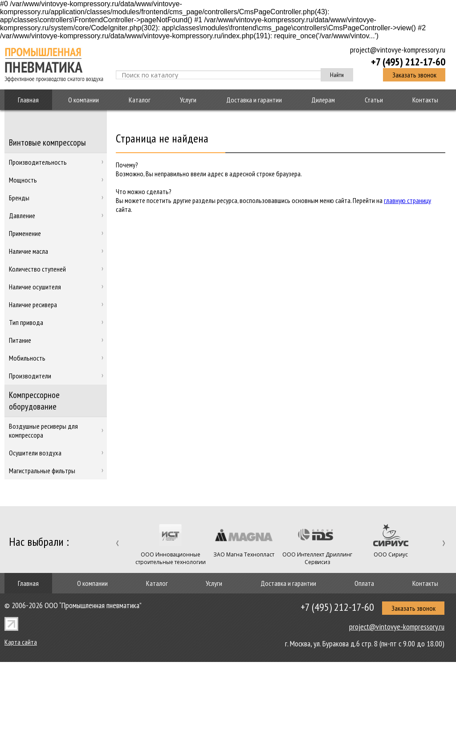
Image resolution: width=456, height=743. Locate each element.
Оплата (364, 583)
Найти (337, 75)
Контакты (425, 99)
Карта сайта (20, 641)
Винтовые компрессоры (47, 142)
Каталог (140, 99)
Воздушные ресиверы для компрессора (43, 430)
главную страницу (407, 200)
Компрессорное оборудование (34, 400)
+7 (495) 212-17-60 (408, 61)
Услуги (188, 99)
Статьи (374, 99)
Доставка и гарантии (254, 99)
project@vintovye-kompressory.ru (397, 50)
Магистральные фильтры (42, 470)
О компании (83, 99)
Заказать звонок (414, 74)
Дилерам (323, 99)
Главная (28, 99)
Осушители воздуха (35, 452)
